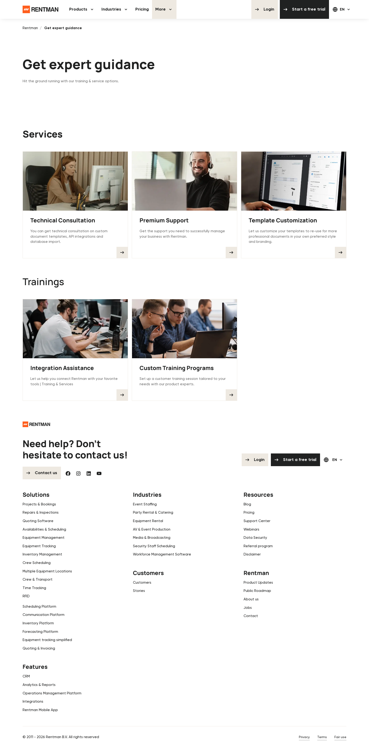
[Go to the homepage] (36, 424)
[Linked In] (89, 473)
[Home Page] (40, 9)
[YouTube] (99, 473)
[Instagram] (78, 473)
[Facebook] (68, 473)
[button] (82, 9)
